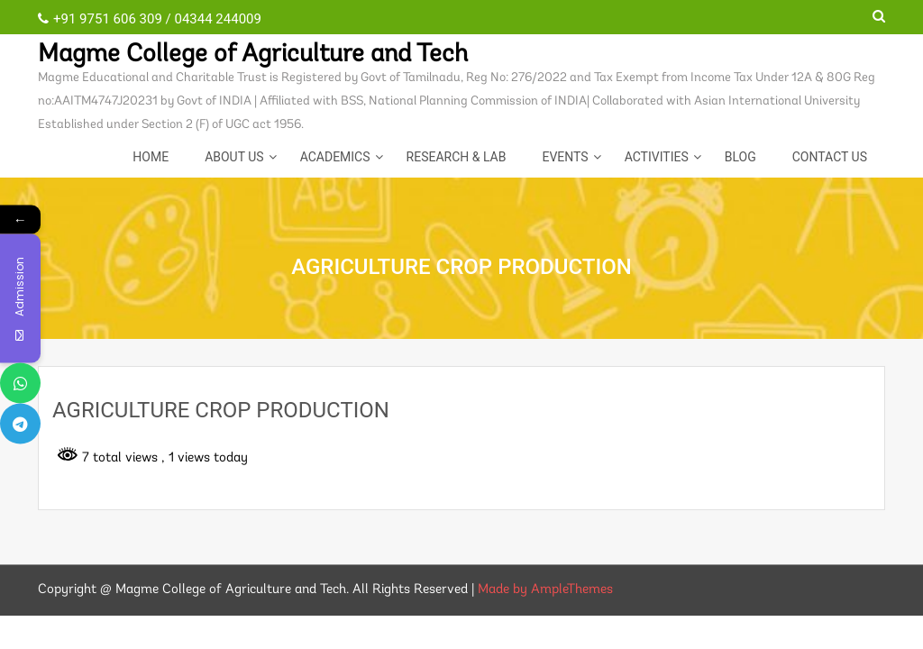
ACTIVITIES (657, 157)
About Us (234, 157)
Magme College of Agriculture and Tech (253, 55)
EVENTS (565, 157)
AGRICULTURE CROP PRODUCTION (220, 410)
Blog (740, 157)
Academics (335, 157)
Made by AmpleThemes (545, 590)
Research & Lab (457, 157)
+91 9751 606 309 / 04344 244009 (149, 19)
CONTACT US (829, 157)
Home (151, 157)
